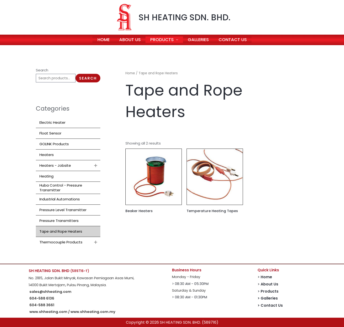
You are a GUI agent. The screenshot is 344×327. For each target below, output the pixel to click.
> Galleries (268, 298)
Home (130, 73)
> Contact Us (270, 305)
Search (42, 70)
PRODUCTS (162, 40)
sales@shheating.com (50, 291)
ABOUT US (129, 40)
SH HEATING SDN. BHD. (185, 17)
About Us (269, 284)
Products (270, 291)
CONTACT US (234, 40)
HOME (103, 40)
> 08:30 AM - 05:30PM (190, 283)
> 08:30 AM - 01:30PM (189, 297)
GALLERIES (199, 40)
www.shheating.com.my (92, 311)
